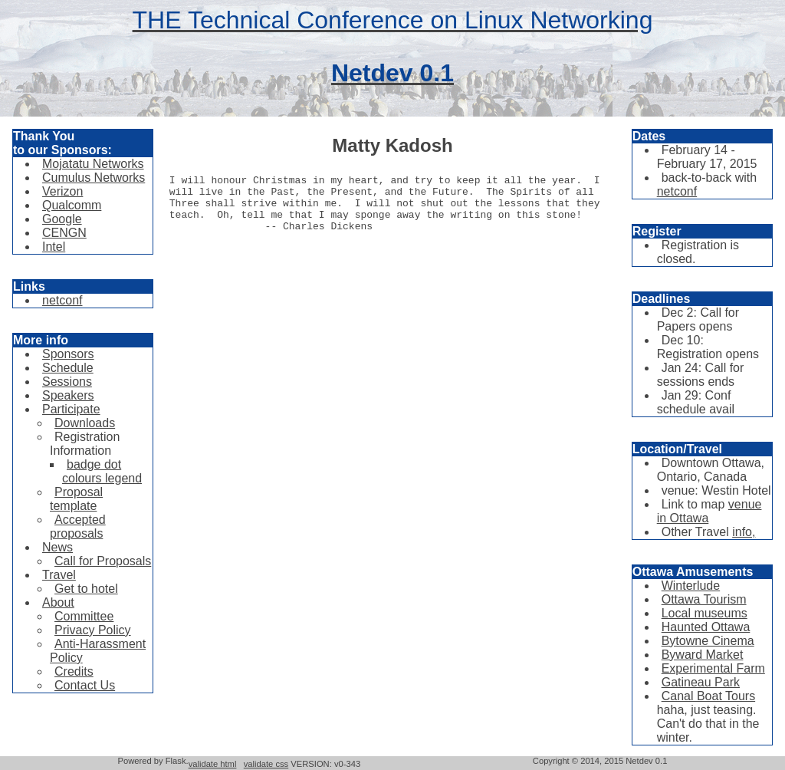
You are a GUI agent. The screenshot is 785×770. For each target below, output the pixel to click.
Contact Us (84, 685)
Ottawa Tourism (704, 599)
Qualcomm (71, 205)
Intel (53, 246)
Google (62, 218)
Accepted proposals (78, 526)
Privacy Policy (92, 630)
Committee (83, 616)
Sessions (67, 381)
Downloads (84, 422)
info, (743, 531)
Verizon (62, 191)
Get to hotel (86, 588)
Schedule (68, 367)
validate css (266, 763)
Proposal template (76, 498)
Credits (74, 671)
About (58, 602)
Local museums (704, 613)
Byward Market (703, 654)
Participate (71, 409)
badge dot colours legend (102, 471)
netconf (62, 300)
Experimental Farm (713, 668)
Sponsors (68, 353)
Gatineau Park (701, 682)
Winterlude (691, 585)
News (57, 547)
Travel (59, 574)
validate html (213, 763)
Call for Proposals (102, 561)
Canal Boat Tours (708, 696)
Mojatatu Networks (93, 163)
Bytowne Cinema (708, 640)
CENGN (64, 232)
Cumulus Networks (93, 177)
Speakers (68, 395)
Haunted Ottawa (706, 626)
